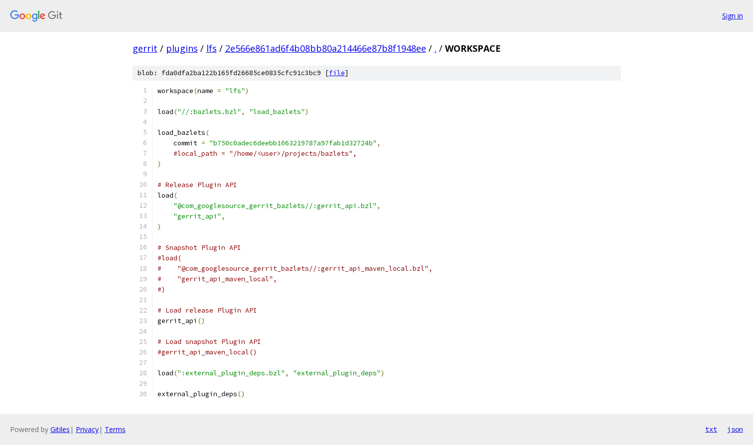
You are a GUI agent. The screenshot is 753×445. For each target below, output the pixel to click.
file (337, 73)
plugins (182, 48)
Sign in (732, 15)
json (735, 429)
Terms (115, 429)
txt (711, 429)
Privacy (87, 429)
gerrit (145, 48)
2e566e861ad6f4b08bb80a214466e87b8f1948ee (325, 48)
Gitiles (60, 429)
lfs (211, 48)
